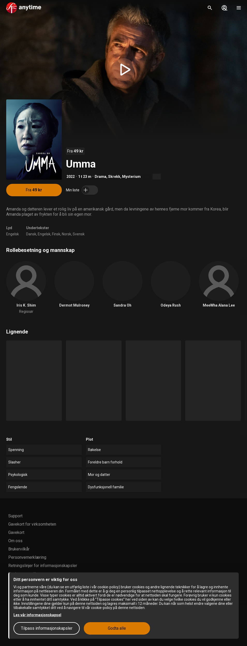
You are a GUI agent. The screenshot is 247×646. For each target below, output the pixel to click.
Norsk (66, 234)
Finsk (56, 234)
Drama (100, 177)
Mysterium (131, 177)
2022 (70, 177)
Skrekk (114, 177)
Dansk (31, 234)
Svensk (79, 234)
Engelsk (12, 234)
